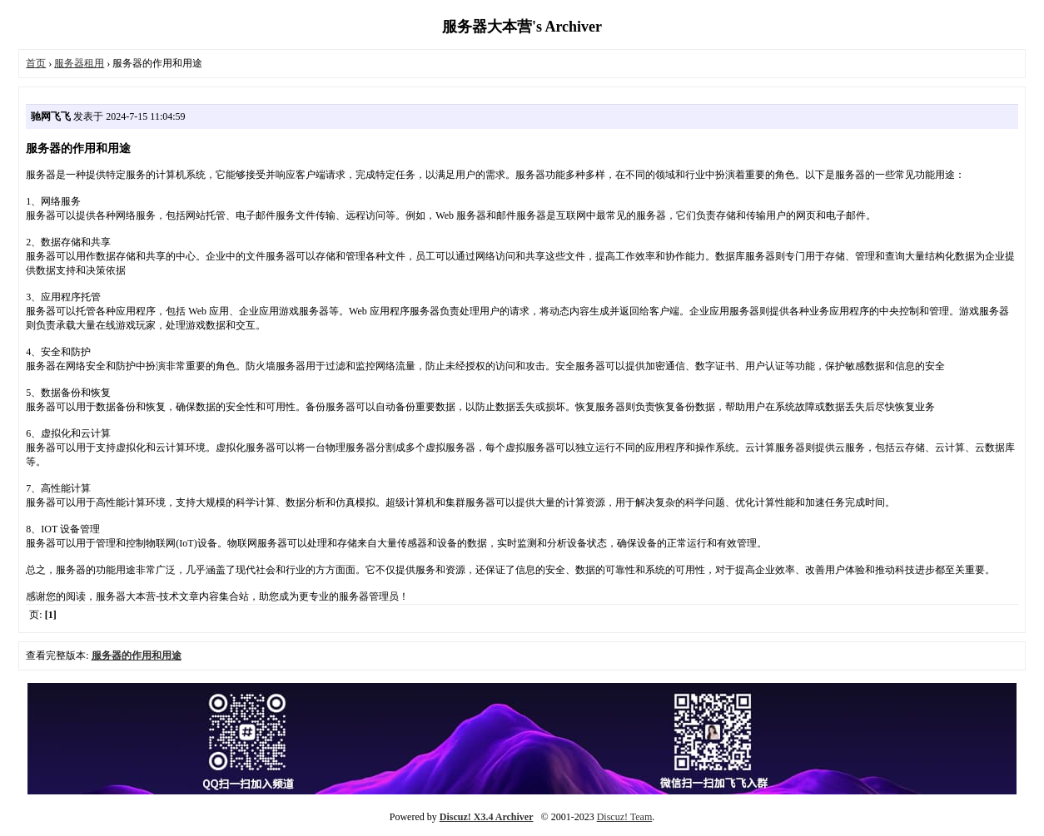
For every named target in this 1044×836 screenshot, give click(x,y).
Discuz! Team (625, 817)
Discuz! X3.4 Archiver (487, 817)
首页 (36, 63)
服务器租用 (79, 63)
